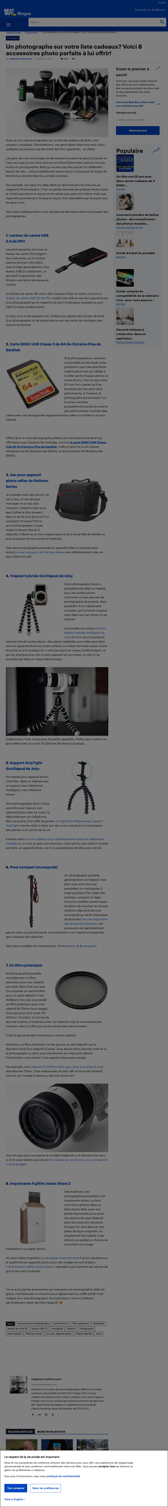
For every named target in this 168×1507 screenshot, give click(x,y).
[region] (84, 1478)
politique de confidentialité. (64, 1476)
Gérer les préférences (45, 1488)
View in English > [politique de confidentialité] (14, 1499)
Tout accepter (15, 1488)
